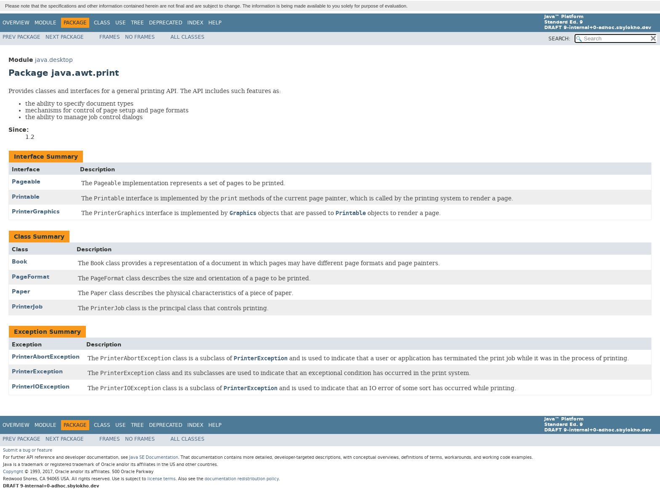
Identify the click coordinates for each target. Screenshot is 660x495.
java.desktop (54, 60)
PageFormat (30, 277)
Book (19, 261)
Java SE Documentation (153, 457)
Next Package (64, 37)
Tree (137, 23)
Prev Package (21, 37)
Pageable (26, 181)
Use (120, 23)
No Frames (140, 37)
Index (195, 23)
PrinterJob (27, 306)
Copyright (13, 471)
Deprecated (165, 23)
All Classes (187, 37)
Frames (109, 37)
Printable (26, 197)
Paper (21, 291)
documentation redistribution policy (242, 478)
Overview (16, 23)
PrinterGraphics (36, 211)
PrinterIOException (40, 386)
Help (214, 23)
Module (45, 23)
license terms (161, 478)
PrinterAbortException (46, 357)
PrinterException (37, 371)
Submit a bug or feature (27, 450)
